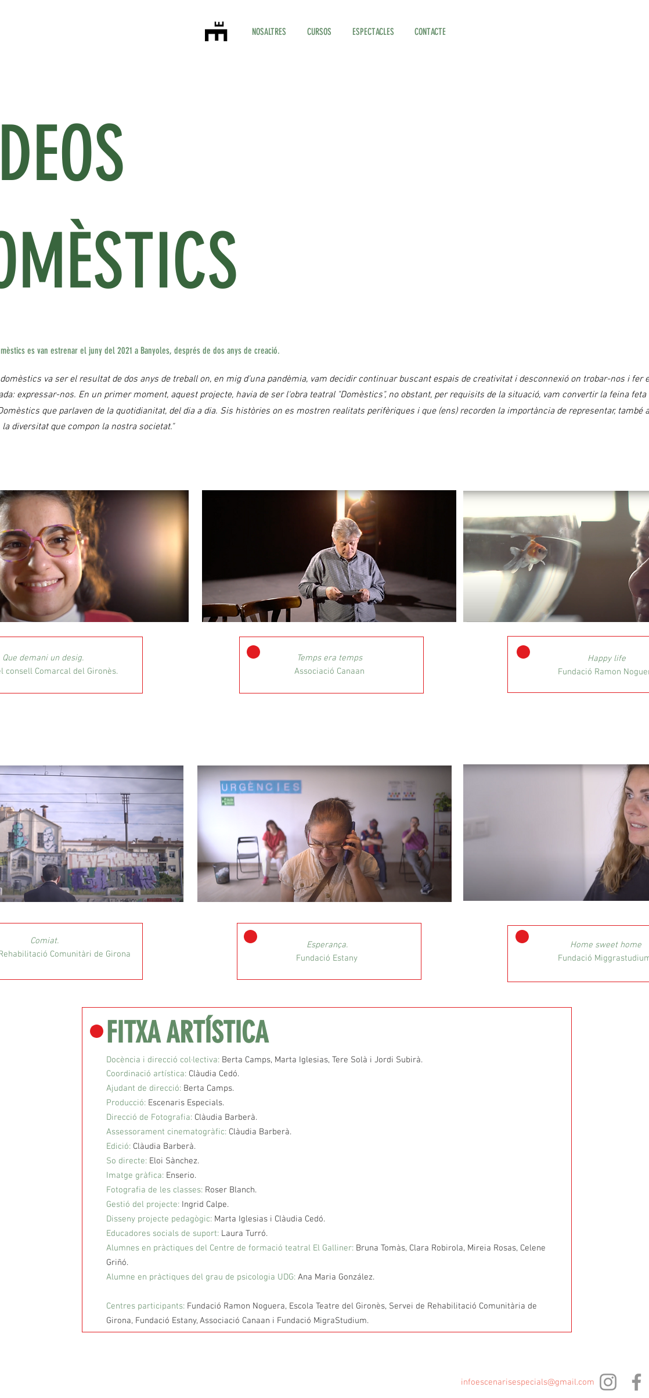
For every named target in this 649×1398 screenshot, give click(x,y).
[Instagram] (608, 1382)
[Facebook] (636, 1382)
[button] (319, 32)
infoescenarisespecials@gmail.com (527, 1382)
